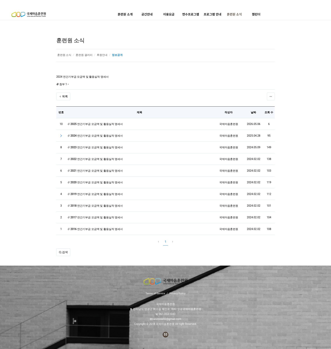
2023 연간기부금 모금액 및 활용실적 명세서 (96, 147)
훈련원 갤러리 (84, 54)
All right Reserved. (186, 323)
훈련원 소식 (70, 40)
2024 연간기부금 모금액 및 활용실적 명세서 (96, 135)
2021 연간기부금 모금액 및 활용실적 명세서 (96, 170)
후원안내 (102, 54)
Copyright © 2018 (145, 323)
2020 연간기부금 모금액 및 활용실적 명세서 (96, 182)
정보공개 (117, 54)
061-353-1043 (167, 314)
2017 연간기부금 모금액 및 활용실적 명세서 (96, 217)
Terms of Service (155, 293)
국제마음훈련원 (228, 124)
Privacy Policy (178, 293)
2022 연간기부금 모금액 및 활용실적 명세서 (96, 159)
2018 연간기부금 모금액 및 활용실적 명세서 (96, 205)
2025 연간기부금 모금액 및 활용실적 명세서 (96, 124)
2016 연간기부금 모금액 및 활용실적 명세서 (96, 229)
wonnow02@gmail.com (167, 318)
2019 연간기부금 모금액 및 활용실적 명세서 (96, 194)
